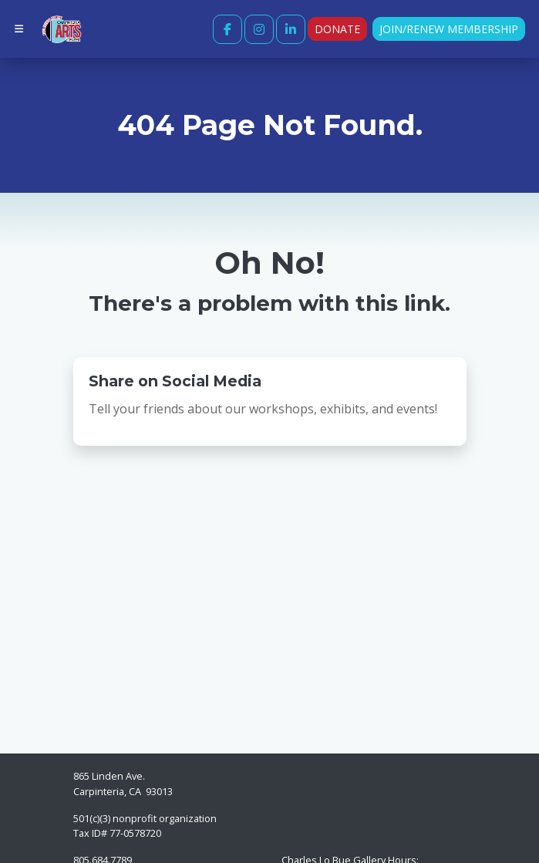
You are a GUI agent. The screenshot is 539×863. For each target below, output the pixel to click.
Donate (337, 29)
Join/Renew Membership (448, 29)
